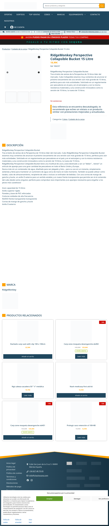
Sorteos (20, 14)
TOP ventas (34, 14)
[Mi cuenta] (17, 27)
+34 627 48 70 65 (36, 471)
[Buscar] (102, 6)
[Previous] (7, 72)
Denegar (77, 499)
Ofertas (8, 14)
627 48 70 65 (94, 32)
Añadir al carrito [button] (28, 356)
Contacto (95, 14)
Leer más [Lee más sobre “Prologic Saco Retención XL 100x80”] (81, 437)
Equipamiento (78, 14)
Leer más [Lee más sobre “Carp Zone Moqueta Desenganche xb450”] (81, 356)
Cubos (64, 119)
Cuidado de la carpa (19, 49)
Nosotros (9, 21)
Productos (6, 49)
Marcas (61, 14)
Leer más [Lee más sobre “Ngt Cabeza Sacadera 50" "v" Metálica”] (28, 395)
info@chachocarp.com (38, 475)
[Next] (39, 72)
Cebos (49, 14)
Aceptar (49, 499)
